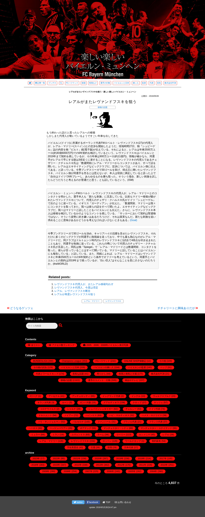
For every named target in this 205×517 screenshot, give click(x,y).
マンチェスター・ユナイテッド (156, 428)
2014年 (78, 465)
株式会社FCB (170, 83)
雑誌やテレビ (131, 380)
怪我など (93, 83)
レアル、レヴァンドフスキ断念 (72, 291)
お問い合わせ (123, 502)
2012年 (121, 465)
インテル (135, 396)
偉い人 (136, 83)
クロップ (137, 402)
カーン (65, 402)
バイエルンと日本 (121, 83)
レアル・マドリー (92, 301)
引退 (93, 447)
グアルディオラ (111, 402)
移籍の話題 (102, 107)
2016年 (35, 465)
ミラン (55, 434)
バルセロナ (78, 421)
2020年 (98, 458)
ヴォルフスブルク (162, 396)
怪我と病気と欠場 (128, 373)
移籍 (84, 83)
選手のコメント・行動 (99, 380)
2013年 (99, 465)
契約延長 (156, 441)
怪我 (110, 447)
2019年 (119, 458)
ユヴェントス (78, 434)
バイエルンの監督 (137, 367)
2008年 (67, 471)
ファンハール (104, 421)
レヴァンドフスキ (113, 301)
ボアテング (85, 428)
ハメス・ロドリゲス (152, 415)
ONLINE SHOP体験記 (135, 361)
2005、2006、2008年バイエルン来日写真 (107, 345)
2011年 (142, 465)
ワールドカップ (133, 441)
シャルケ (71, 409)
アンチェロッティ (81, 396)
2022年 (56, 458)
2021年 (76, 458)
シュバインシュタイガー (100, 409)
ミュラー (35, 434)
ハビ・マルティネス (119, 415)
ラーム (100, 434)
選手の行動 (105, 83)
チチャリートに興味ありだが (176, 308)
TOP (106, 502)
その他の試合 (40, 367)
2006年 (110, 471)
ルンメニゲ (144, 434)
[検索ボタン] (61, 325)
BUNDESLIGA (40, 361)
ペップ (163, 367)
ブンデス (52, 83)
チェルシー (131, 409)
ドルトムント (45, 415)
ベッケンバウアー (59, 428)
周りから (101, 373)
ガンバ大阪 (85, 402)
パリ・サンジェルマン (49, 421)
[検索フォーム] (42, 326)
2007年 (88, 471)
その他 (162, 361)
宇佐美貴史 (72, 447)
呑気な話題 (78, 373)
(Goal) (133, 220)
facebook (92, 502)
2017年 (162, 458)
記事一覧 (40, 83)
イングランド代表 (111, 396)
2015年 (56, 465)
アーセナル (54, 396)
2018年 (141, 458)
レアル (165, 434)
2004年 (153, 471)
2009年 (45, 471)
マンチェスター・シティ (116, 428)
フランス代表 (156, 421)
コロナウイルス (48, 409)
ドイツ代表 (154, 409)
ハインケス (91, 415)
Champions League (71, 361)
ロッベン (107, 441)
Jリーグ (33, 396)
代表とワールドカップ (47, 373)
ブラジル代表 (130, 421)
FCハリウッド (72, 83)
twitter (78, 502)
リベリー (120, 434)
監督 (144, 83)
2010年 (164, 465)
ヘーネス (32, 428)
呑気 (159, 83)
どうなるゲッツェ (21, 308)
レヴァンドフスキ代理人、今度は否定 (76, 287)
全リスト (35, 345)
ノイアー (68, 415)
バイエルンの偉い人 (103, 367)
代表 (151, 83)
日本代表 (128, 447)
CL (61, 83)
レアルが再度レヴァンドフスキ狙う (75, 294)
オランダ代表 (44, 402)
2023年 (36, 458)
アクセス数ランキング (63, 345)
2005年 (131, 471)
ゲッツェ (158, 402)
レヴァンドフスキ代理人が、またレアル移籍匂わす (83, 284)
